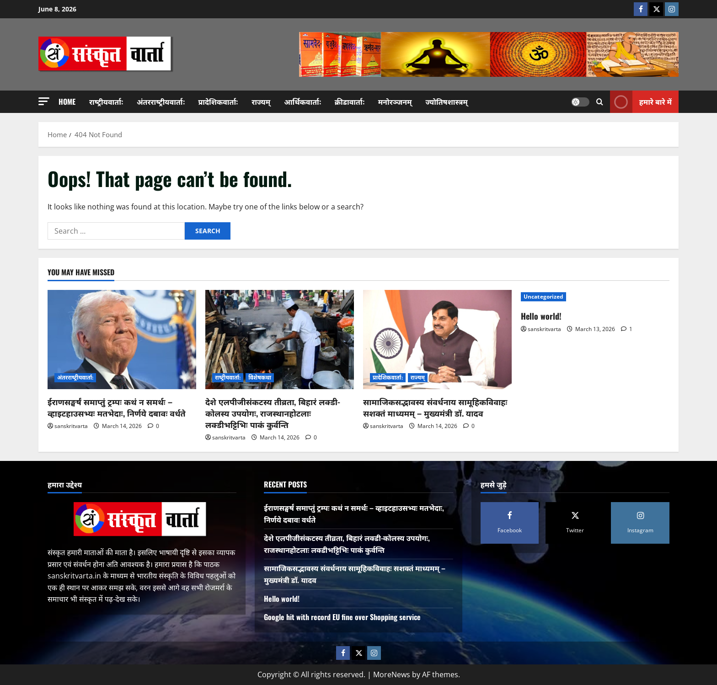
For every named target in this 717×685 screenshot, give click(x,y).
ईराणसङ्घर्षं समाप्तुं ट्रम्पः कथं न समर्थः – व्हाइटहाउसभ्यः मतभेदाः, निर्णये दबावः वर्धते (117, 407)
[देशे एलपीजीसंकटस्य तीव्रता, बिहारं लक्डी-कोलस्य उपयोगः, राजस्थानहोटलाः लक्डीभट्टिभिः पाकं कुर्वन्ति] (279, 339)
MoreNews (391, 674)
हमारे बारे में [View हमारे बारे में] (641, 102)
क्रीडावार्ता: (349, 101)
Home (67, 101)
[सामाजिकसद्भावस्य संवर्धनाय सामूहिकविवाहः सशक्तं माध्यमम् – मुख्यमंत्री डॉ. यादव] (437, 339)
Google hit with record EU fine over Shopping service (342, 616)
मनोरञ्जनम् (395, 101)
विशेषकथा (259, 377)
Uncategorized (543, 296)
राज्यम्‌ (260, 101)
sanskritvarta (71, 426)
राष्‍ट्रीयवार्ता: (106, 101)
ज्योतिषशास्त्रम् (447, 101)
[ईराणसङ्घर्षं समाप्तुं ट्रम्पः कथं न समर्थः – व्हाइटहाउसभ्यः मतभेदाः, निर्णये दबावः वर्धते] (122, 339)
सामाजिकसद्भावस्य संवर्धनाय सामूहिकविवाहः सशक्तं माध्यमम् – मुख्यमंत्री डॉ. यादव (435, 407)
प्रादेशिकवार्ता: (218, 101)
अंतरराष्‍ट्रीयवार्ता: (161, 101)
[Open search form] (599, 102)
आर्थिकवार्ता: (302, 101)
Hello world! (541, 316)
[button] (43, 101)
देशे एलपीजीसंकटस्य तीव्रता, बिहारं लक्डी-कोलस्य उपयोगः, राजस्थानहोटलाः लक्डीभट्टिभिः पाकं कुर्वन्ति (272, 413)
